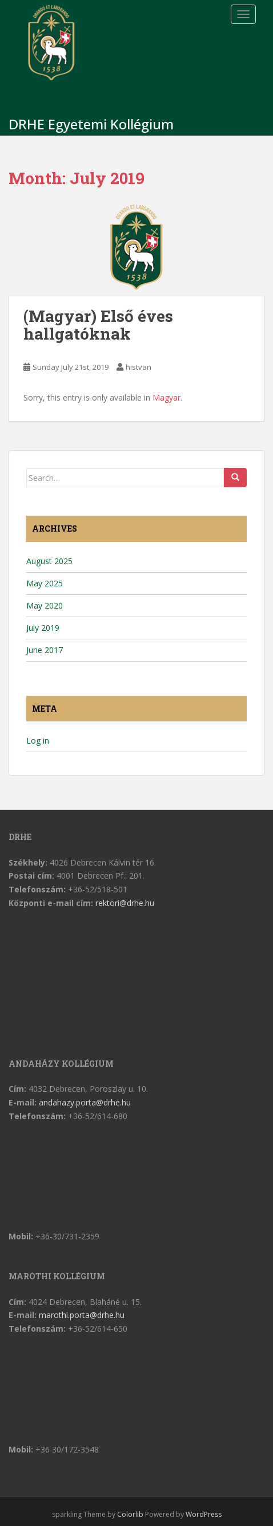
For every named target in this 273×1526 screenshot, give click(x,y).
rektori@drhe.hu (124, 902)
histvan (138, 367)
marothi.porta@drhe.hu (82, 1314)
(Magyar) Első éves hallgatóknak (98, 324)
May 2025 (44, 583)
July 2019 (42, 627)
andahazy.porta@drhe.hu (85, 1102)
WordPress (204, 1514)
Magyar (166, 397)
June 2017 (44, 649)
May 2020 (44, 605)
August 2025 (49, 561)
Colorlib (130, 1514)
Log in (37, 740)
